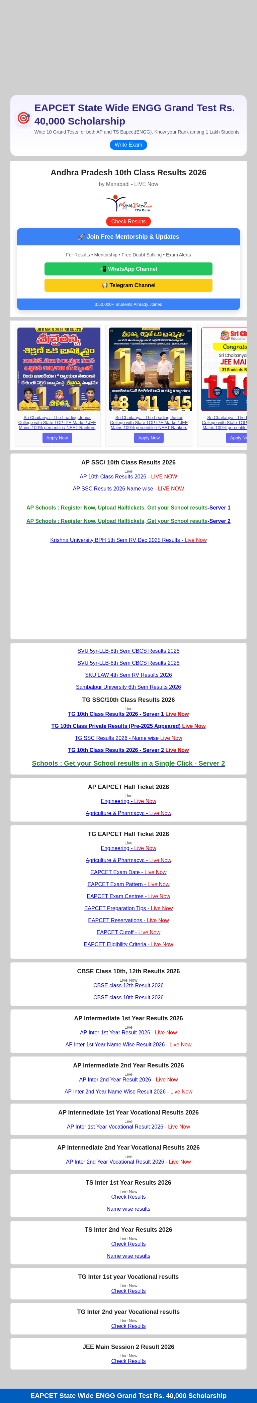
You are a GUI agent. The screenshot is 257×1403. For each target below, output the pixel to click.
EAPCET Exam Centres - (128, 896)
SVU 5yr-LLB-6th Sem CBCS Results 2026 (128, 663)
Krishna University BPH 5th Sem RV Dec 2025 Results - (128, 540)
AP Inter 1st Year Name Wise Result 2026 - (129, 1044)
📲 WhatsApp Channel (128, 269)
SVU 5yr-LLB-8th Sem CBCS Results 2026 (128, 651)
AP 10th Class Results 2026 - (128, 476)
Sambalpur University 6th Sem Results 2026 (128, 687)
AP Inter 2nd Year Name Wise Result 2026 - (128, 1091)
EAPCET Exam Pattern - (128, 884)
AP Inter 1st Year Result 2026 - (128, 1032)
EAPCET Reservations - (128, 920)
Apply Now (57, 437)
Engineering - (128, 801)
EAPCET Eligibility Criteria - (128, 944)
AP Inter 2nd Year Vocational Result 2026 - (128, 1162)
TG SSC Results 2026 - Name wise (128, 738)
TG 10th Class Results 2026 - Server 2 (128, 750)
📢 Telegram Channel (128, 285)
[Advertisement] (128, 46)
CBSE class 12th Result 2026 (128, 985)
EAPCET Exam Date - (128, 872)
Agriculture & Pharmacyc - (128, 813)
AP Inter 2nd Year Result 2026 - (128, 1079)
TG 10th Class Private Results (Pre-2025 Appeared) (129, 726)
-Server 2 (128, 521)
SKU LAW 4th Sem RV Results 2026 (128, 675)
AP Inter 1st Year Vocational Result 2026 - (128, 1127)
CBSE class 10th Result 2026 (128, 997)
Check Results (128, 221)
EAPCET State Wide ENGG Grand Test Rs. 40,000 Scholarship (128, 1395)
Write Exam (128, 145)
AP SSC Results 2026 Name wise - (128, 488)
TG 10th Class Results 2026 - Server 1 (128, 714)
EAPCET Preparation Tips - (128, 908)
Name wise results (129, 1209)
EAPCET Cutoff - (129, 932)
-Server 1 (128, 508)
